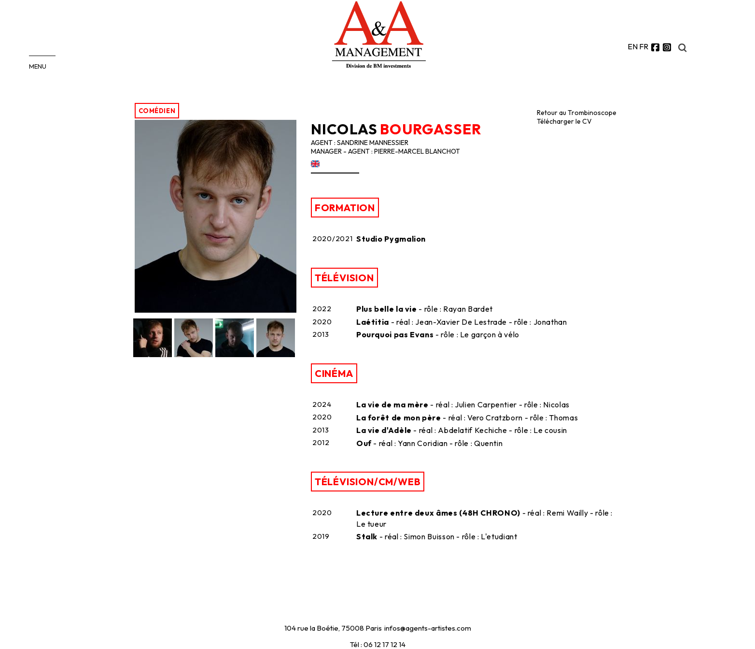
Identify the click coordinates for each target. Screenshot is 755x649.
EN (633, 46)
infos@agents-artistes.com (427, 628)
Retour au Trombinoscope (576, 112)
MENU (37, 66)
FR (643, 46)
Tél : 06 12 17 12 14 (377, 644)
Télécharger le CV (564, 121)
